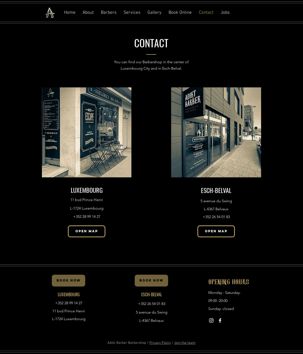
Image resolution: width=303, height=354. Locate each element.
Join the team (185, 343)
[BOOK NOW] (68, 281)
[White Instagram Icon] (211, 320)
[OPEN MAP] (86, 231)
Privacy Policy (160, 343)
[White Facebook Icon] (220, 320)
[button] (180, 13)
